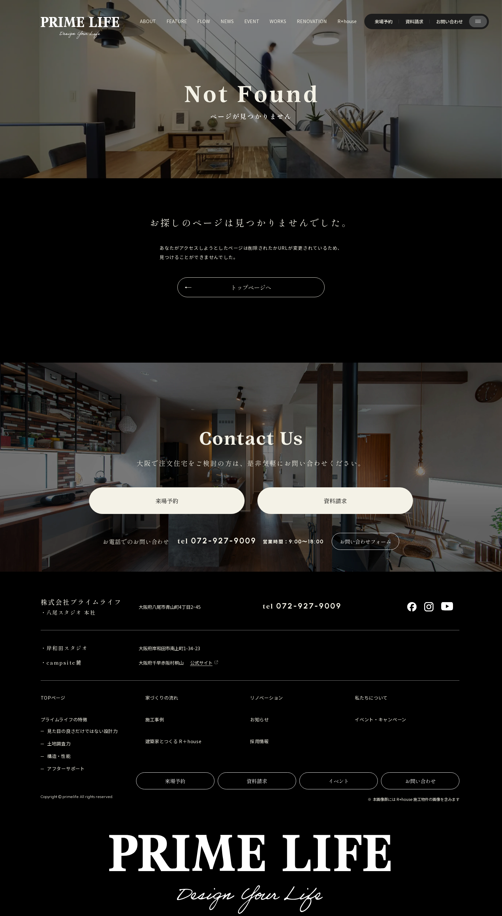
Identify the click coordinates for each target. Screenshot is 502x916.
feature (176, 21)
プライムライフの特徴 (64, 719)
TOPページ (53, 697)
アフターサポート (66, 768)
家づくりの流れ (161, 697)
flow (203, 21)
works (278, 21)
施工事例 (154, 719)
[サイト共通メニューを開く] (478, 21)
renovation (312, 21)
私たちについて (371, 697)
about (148, 21)
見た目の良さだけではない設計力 (82, 730)
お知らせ (259, 719)
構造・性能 (59, 755)
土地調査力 (59, 743)
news (227, 21)
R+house (347, 21)
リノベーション (266, 697)
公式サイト (201, 663)
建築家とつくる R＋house (173, 741)
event (251, 21)
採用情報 (259, 741)
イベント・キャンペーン (380, 719)
